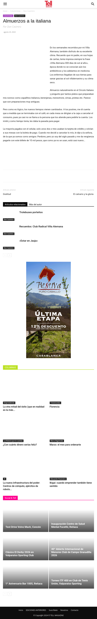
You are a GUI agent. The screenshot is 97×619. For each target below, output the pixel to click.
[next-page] (9, 255)
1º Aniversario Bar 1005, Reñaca (24, 583)
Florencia (55, 406)
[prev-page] (5, 255)
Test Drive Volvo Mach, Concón (23, 526)
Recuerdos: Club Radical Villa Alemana (41, 226)
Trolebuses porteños (31, 212)
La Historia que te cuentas (13, 441)
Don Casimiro (29, 11)
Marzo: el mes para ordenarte (65, 444)
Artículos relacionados (15, 204)
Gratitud (7, 194)
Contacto (74, 610)
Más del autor (35, 204)
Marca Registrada (57, 441)
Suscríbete (53, 610)
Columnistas (15, 11)
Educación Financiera (58, 479)
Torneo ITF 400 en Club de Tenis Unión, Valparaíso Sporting (69, 582)
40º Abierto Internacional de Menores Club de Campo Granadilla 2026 (71, 552)
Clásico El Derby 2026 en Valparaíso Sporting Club (20, 554)
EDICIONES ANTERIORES (36, 610)
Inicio (5, 11)
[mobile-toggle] (5, 4)
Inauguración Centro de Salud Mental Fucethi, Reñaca (68, 525)
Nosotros (64, 610)
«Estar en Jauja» (28, 240)
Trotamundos (55, 403)
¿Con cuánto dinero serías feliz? (20, 444)
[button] (93, 4)
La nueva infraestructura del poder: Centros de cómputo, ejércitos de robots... (21, 486)
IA (4, 479)
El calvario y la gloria (83, 194)
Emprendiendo (9, 403)
